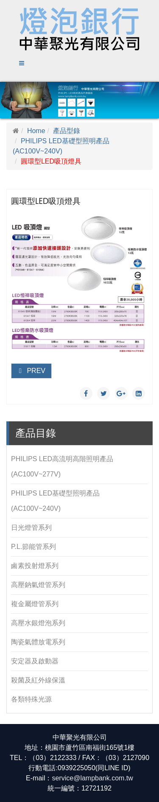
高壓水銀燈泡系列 (38, 623)
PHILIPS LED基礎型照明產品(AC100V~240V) (55, 501)
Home (36, 130)
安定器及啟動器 (35, 661)
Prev (31, 370)
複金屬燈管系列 (35, 603)
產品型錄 (66, 130)
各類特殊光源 (31, 699)
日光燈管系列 (31, 527)
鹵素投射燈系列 (35, 565)
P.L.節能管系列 (33, 546)
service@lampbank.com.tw (92, 778)
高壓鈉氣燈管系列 (38, 584)
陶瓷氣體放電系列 (38, 642)
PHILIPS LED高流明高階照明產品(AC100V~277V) (62, 466)
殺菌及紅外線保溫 (38, 680)
